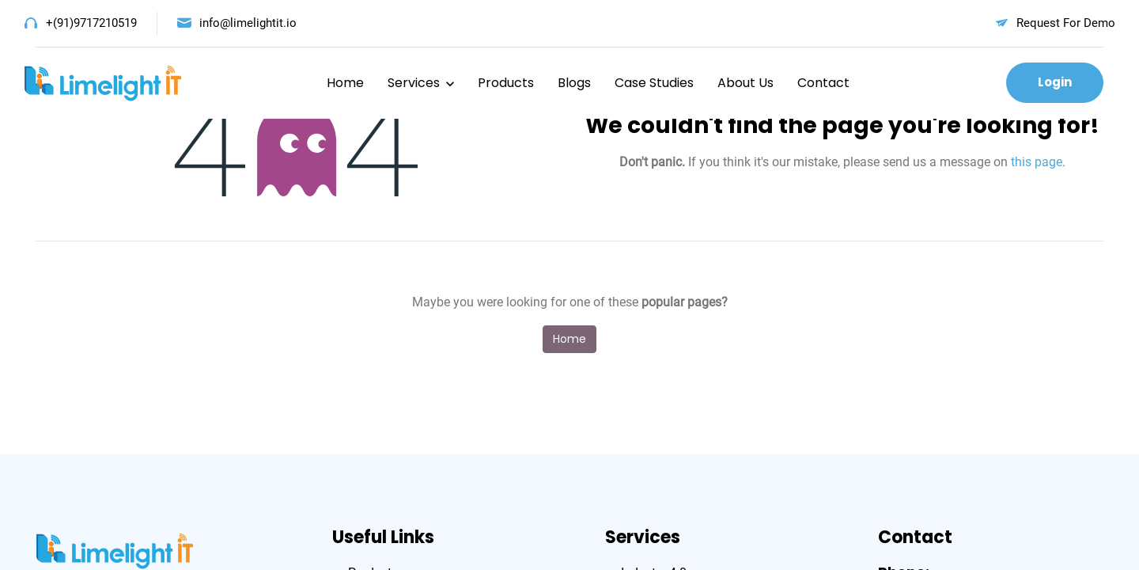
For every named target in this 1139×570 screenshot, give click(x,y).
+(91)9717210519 (91, 23)
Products (506, 83)
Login (1055, 82)
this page (1036, 161)
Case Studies (654, 83)
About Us (745, 83)
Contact (823, 83)
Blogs (574, 83)
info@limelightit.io (248, 23)
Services (414, 83)
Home (345, 83)
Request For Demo (1065, 23)
